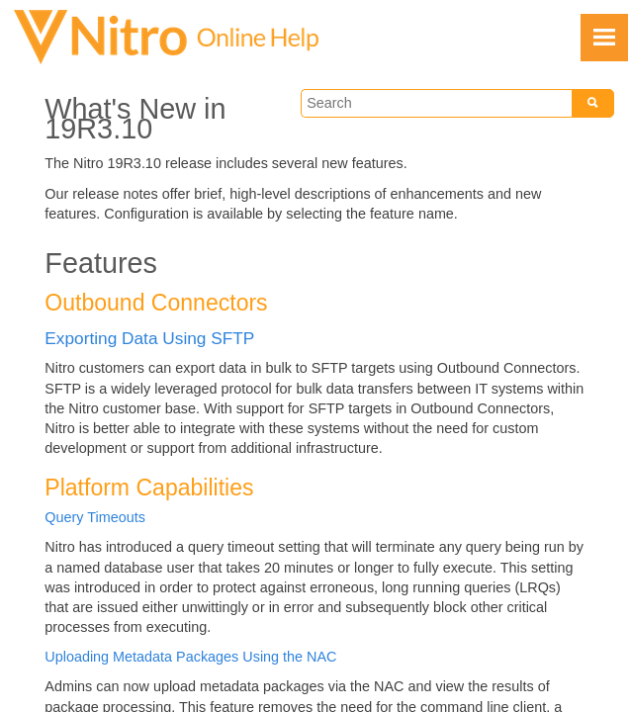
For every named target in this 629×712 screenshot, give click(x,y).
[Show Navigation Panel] (604, 37)
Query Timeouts (95, 517)
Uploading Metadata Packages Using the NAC (190, 657)
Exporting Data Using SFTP (149, 338)
